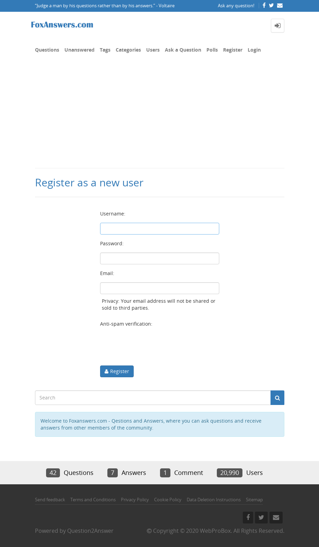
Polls (212, 49)
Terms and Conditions (93, 499)
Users (153, 49)
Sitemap (254, 499)
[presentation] (152, 346)
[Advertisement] (159, 115)
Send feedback (50, 499)
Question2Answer (90, 531)
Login (254, 49)
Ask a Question (183, 49)
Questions (47, 49)
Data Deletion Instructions (214, 499)
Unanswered (79, 49)
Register (232, 49)
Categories (128, 49)
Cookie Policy (167, 499)
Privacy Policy (135, 499)
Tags (105, 49)
